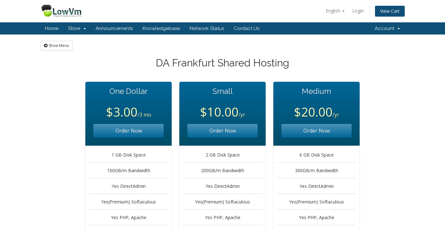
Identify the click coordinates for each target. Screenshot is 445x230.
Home (52, 28)
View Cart (390, 11)
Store (77, 28)
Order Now (128, 130)
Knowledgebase (161, 28)
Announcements (114, 28)
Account (387, 28)
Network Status (207, 28)
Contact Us (246, 28)
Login (358, 11)
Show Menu (56, 45)
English (335, 11)
